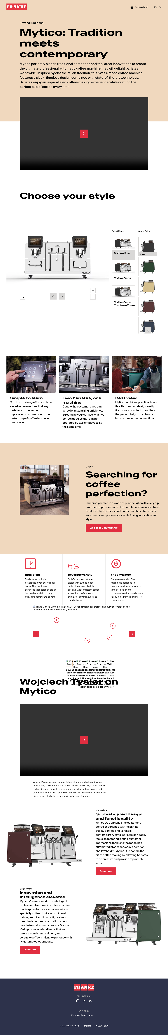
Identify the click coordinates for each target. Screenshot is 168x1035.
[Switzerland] (139, 7)
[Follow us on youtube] (90, 1000)
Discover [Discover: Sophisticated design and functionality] (106, 871)
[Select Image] (69, 663)
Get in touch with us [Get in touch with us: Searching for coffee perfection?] (104, 528)
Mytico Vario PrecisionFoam (123, 303)
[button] (57, 259)
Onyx (143, 251)
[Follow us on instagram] (77, 1000)
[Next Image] (132, 634)
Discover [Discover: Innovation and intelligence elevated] (30, 950)
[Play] (84, 134)
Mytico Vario (122, 278)
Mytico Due (122, 254)
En (155, 7)
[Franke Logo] (16, 7)
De (160, 7)
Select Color (144, 231)
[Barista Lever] (113, 626)
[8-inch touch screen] (56, 620)
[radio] (123, 248)
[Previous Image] (36, 634)
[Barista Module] (87, 640)
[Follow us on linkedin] (84, 1000)
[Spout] (109, 637)
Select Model (118, 231)
